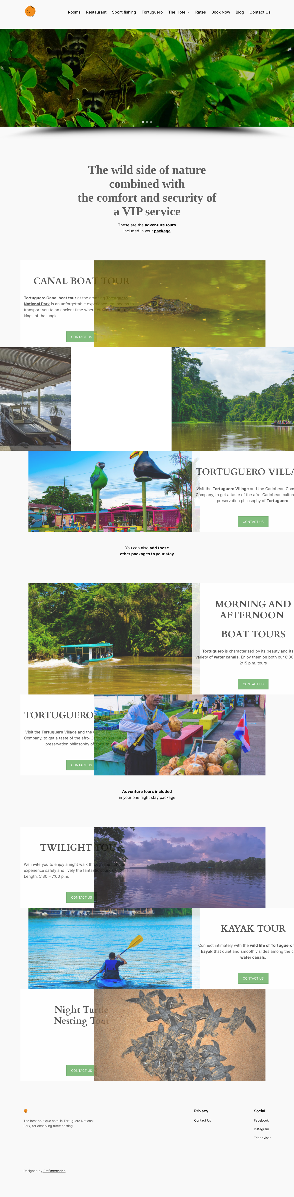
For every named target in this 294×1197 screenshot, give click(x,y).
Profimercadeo (53, 1171)
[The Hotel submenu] (188, 12)
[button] (143, 122)
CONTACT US (181, 337)
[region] (147, 84)
